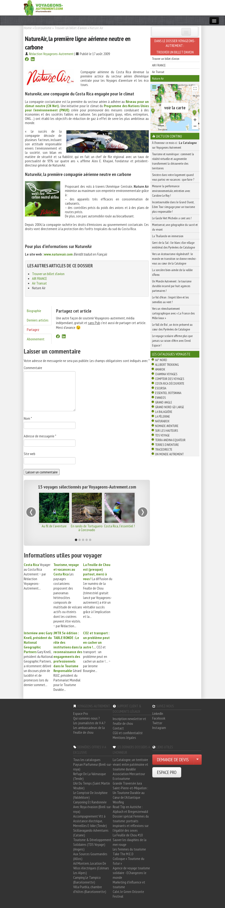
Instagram (159, 727)
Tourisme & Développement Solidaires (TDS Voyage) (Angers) (92, 844)
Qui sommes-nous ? (86, 718)
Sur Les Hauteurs (166, 430)
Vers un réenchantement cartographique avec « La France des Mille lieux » (173, 313)
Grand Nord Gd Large (169, 407)
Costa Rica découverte (169, 383)
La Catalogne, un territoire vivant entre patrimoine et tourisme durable (130, 764)
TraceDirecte (163, 449)
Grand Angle (163, 402)
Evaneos (160, 397)
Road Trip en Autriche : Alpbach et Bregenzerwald (130, 809)
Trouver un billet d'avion (70, 27)
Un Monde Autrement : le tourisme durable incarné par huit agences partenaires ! (171, 286)
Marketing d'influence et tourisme (129, 884)
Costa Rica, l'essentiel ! (119, 526)
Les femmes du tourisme (129, 849)
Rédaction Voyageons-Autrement (51, 53)
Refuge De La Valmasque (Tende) (89, 776)
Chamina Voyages (166, 374)
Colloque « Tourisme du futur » (128, 861)
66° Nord (161, 360)
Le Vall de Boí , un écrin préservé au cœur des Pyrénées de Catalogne (172, 326)
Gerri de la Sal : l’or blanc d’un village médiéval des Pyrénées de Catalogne (173, 244)
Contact (118, 728)
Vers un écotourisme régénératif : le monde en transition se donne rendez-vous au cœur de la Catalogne (174, 258)
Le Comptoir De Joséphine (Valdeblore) (90, 795)
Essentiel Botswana (168, 393)
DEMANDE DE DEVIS (173, 760)
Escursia (160, 388)
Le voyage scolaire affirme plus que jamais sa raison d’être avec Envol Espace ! (172, 340)
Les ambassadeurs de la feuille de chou (89, 730)
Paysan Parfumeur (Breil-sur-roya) (92, 766)
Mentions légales (124, 737)
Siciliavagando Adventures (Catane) (90, 832)
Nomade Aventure (166, 426)
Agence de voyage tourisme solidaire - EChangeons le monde (131, 873)
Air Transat (39, 283)
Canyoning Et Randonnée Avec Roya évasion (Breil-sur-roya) (92, 807)
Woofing (118, 802)
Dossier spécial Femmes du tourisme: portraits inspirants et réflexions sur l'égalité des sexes (131, 823)
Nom (28, 418)
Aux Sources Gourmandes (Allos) (90, 856)
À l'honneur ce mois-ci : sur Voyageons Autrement (174, 145)
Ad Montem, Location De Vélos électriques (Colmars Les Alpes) (91, 868)
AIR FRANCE (39, 278)
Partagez (33, 329)
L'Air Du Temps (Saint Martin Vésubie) (91, 785)
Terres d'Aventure (167, 445)
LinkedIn (157, 713)
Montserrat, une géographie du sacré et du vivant (175, 227)
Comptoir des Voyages (169, 379)
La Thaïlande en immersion (167, 236)
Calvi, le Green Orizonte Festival (128, 894)
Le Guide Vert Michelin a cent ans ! (172, 218)
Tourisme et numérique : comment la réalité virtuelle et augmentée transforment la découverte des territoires (173, 161)
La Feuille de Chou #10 (128, 835)
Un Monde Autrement (169, 454)
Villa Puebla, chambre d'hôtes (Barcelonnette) (89, 889)
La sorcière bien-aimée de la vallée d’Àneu (172, 272)
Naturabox (162, 421)
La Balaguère (163, 412)
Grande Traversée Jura (127, 783)
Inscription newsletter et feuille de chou (129, 721)
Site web (29, 453)
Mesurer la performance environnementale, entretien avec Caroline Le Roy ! (171, 191)
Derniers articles (37, 320)
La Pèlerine (162, 416)
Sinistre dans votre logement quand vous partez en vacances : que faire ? (173, 177)
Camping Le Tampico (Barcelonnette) (87, 879)
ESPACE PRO (167, 772)
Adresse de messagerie (40, 436)
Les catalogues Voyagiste (171, 354)
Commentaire (33, 367)
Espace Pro (80, 713)
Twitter (157, 723)
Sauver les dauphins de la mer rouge (129, 842)
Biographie (34, 310)
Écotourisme (43, 27)
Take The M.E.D (123, 853)
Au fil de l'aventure (54, 526)
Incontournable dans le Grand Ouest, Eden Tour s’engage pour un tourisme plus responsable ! (173, 207)
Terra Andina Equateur (170, 440)
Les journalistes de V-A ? (89, 723)
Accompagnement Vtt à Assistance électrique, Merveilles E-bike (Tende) (90, 821)
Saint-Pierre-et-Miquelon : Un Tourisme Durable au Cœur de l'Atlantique (130, 793)
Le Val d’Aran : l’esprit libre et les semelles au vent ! (170, 299)
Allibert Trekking (167, 364)
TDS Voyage (162, 435)
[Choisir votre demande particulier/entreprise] (197, 759)
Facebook (158, 718)
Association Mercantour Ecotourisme (129, 776)
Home (28, 27)
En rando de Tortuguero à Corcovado (87, 528)
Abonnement (35, 339)
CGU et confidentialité (128, 732)
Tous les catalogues (86, 759)
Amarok (160, 369)
